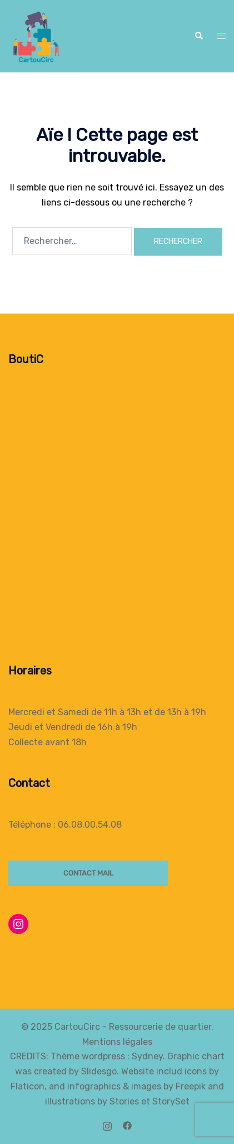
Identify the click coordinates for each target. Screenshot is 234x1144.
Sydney (147, 1056)
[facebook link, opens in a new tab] (127, 1124)
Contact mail (88, 873)
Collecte (25, 742)
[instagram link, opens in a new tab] (107, 1124)
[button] (198, 36)
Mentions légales (117, 1042)
